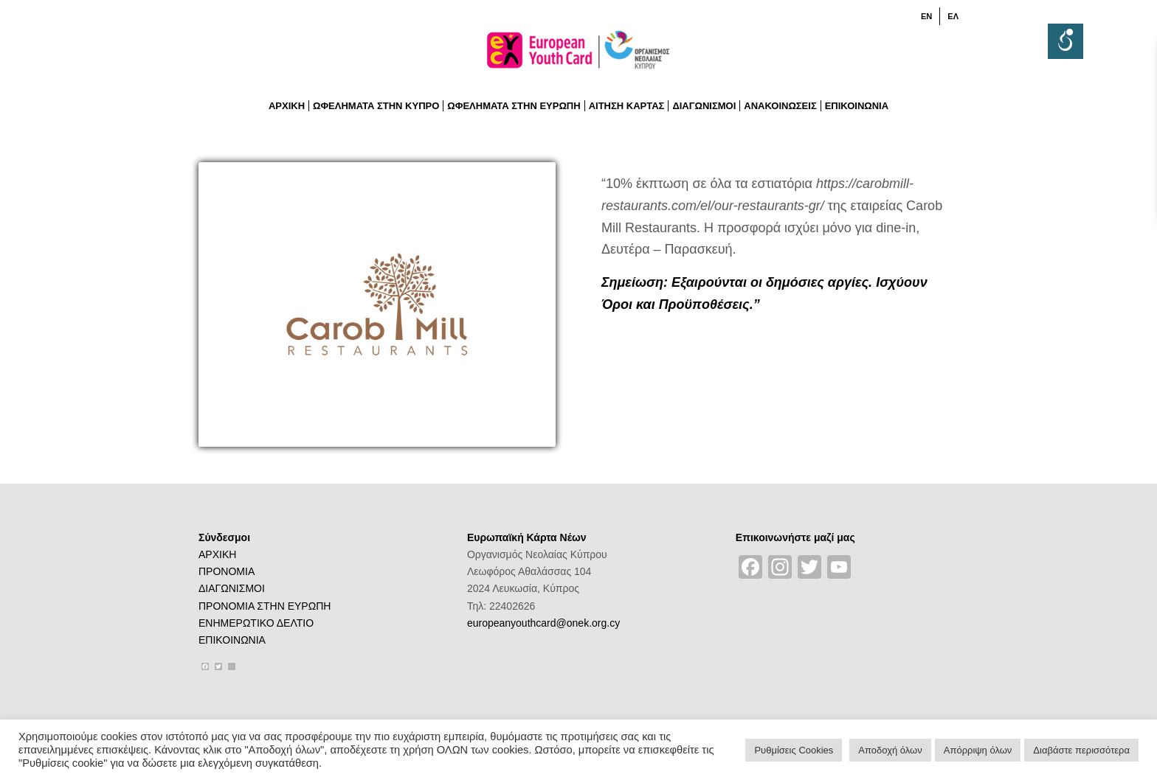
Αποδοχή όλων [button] (890, 750)
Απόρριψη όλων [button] (978, 750)
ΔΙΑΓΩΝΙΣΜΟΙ (231, 588)
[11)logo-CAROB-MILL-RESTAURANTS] (377, 304)
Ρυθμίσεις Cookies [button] (793, 750)
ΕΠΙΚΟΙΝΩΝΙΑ (232, 640)
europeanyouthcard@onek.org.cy (543, 623)
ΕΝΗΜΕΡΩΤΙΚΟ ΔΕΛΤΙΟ (256, 623)
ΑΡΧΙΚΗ (217, 554)
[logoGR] (578, 54)
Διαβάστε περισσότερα (1081, 750)
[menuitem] (926, 16)
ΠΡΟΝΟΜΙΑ (226, 571)
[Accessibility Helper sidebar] (1065, 41)
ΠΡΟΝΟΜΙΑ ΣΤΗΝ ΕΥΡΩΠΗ (264, 606)
